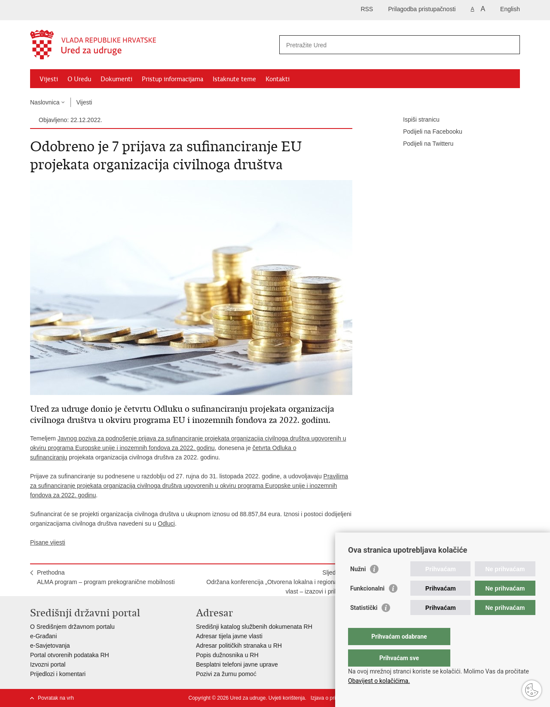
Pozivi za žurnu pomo (225, 673)
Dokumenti (116, 79)
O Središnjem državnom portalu (72, 626)
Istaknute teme (234, 79)
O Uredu (79, 79)
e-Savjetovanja (50, 645)
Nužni (358, 586)
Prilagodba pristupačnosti (421, 9)
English (510, 9)
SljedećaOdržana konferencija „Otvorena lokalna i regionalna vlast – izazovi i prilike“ (275, 582)
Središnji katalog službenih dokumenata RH (254, 626)
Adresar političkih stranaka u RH (239, 645)
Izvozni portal (47, 664)
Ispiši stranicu (415, 120)
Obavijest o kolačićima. (379, 680)
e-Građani (43, 636)
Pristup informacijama (172, 79)
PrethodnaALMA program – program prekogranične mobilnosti (106, 577)
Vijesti (49, 79)
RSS (367, 9)
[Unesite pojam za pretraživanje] (390, 45)
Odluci (166, 523)
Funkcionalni (367, 605)
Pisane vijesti (47, 542)
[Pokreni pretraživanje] (510, 45)
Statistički (363, 624)
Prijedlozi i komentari (58, 673)
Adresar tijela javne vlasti (229, 636)
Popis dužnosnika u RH (227, 655)
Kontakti (278, 79)
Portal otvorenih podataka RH (69, 655)
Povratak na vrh (56, 698)
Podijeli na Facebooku (426, 132)
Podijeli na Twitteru (422, 144)
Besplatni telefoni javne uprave (237, 664)
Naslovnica (44, 102)
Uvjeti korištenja (287, 698)
